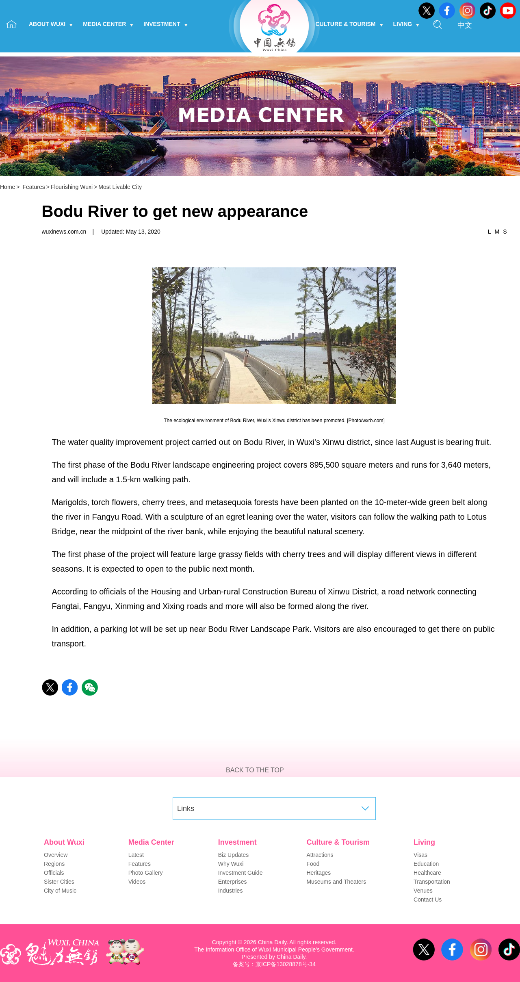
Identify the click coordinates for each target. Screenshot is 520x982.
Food (312, 864)
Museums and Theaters (336, 881)
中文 (464, 25)
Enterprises (232, 881)
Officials (54, 872)
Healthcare (427, 872)
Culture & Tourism (349, 24)
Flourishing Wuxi (72, 187)
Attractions (319, 855)
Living (406, 24)
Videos (137, 881)
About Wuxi (51, 24)
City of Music (60, 890)
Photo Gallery (145, 872)
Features (33, 187)
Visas (420, 855)
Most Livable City (120, 187)
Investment (165, 24)
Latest (136, 855)
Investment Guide (240, 872)
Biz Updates (233, 855)
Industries (230, 890)
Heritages (318, 872)
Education (426, 864)
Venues (423, 890)
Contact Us (428, 899)
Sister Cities (59, 881)
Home (7, 187)
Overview (55, 855)
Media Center (108, 24)
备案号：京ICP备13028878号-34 (274, 964)
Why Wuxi (231, 864)
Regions (54, 864)
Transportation (432, 881)
